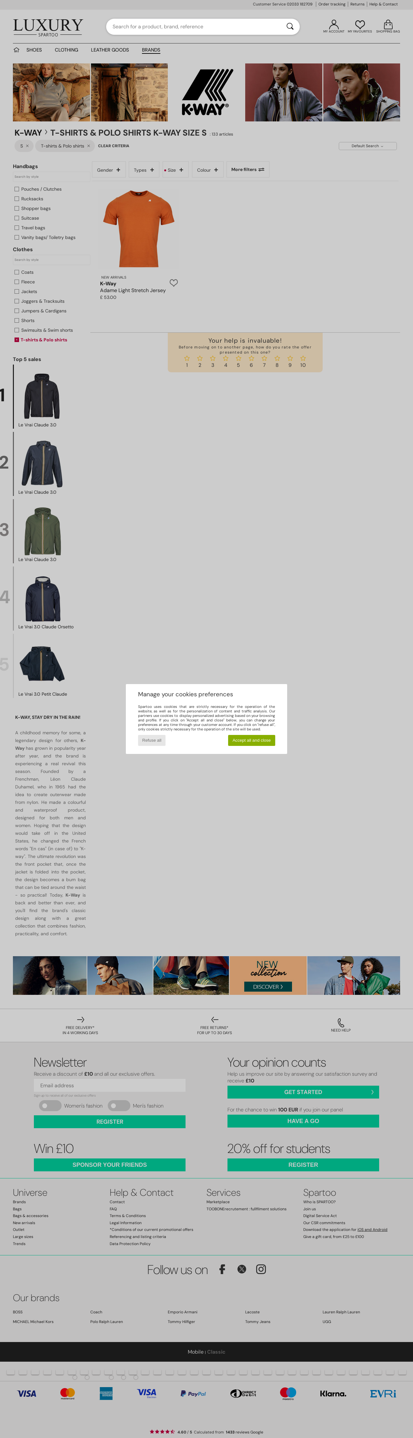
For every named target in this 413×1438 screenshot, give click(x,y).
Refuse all (151, 740)
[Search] (290, 27)
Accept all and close (252, 740)
